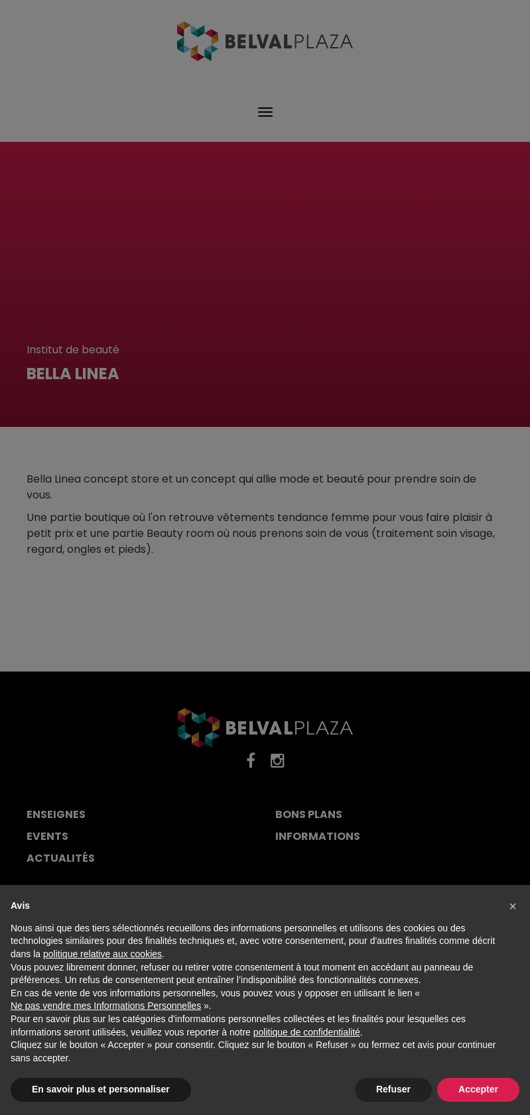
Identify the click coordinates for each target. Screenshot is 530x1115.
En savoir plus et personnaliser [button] (101, 1089)
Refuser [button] (393, 1089)
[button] (512, 906)
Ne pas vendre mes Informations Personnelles (106, 1005)
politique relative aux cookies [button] (102, 954)
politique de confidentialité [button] (306, 1032)
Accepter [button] (478, 1089)
